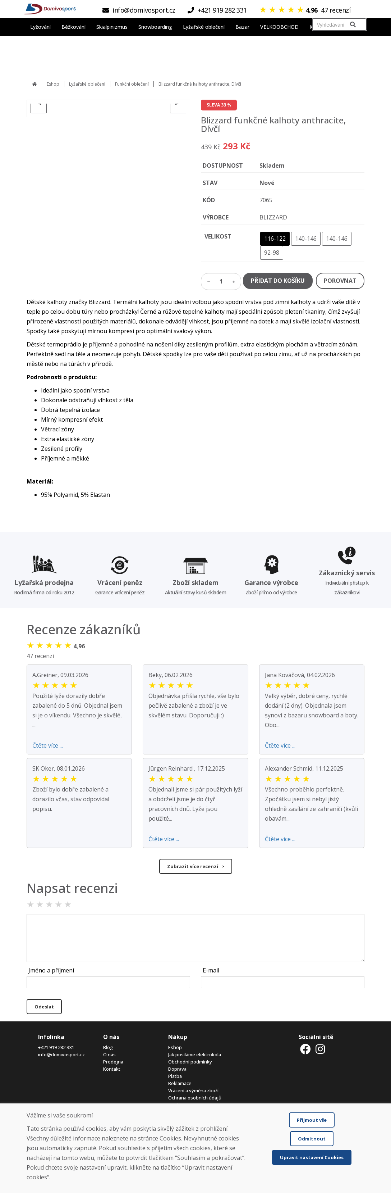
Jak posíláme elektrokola (194, 1054)
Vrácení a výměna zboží (193, 1090)
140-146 (306, 238)
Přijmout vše (312, 1120)
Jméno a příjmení (51, 970)
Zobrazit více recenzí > (195, 866)
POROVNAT (340, 281)
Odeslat (44, 1006)
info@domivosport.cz (61, 1054)
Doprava (177, 1069)
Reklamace (180, 1083)
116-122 (275, 238)
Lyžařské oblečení (87, 84)
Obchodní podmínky (190, 1061)
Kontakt (111, 1069)
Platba (175, 1076)
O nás (109, 1054)
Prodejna (113, 1061)
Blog (108, 1047)
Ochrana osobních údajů (194, 1097)
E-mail (211, 970)
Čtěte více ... (47, 745)
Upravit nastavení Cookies (312, 1157)
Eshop (53, 84)
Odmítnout (312, 1138)
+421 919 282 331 (56, 1047)
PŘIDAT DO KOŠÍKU (278, 281)
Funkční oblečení (132, 84)
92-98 (271, 253)
